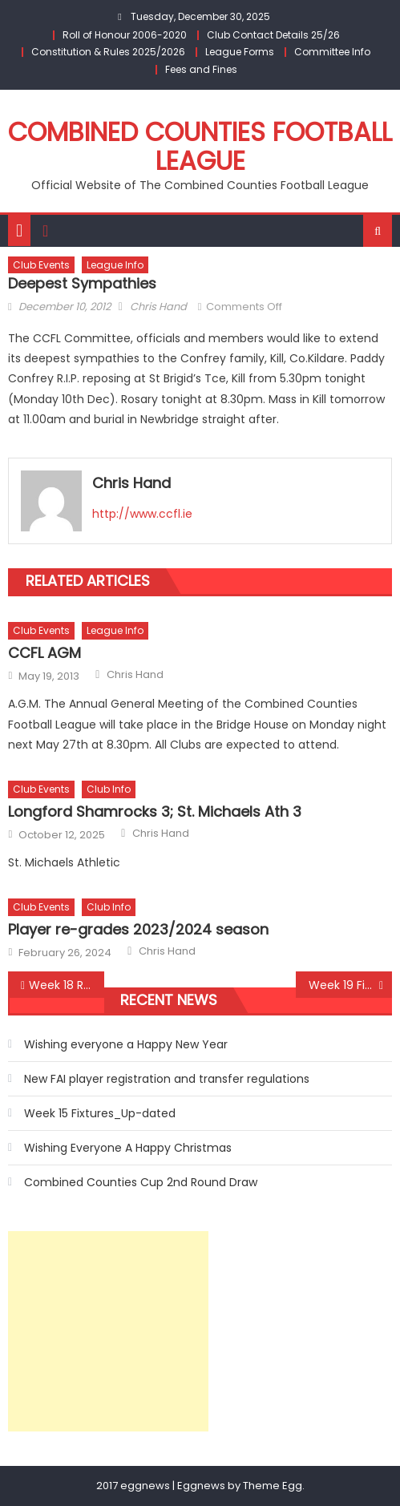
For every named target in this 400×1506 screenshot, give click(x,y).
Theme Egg (272, 1485)
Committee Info (332, 52)
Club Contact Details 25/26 (273, 35)
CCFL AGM (44, 653)
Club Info (109, 789)
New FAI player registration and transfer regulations (166, 1079)
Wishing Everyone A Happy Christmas (128, 1148)
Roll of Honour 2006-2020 (125, 35)
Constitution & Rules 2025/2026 (108, 52)
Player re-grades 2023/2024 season (138, 929)
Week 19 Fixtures (350, 985)
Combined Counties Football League (200, 146)
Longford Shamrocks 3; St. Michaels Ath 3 (154, 811)
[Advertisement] (108, 1331)
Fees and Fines (201, 69)
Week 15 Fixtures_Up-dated (100, 1113)
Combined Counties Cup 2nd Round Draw (140, 1182)
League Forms (239, 52)
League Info (115, 265)
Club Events (41, 265)
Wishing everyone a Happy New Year (126, 1044)
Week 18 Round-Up (66, 985)
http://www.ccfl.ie (142, 514)
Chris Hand (158, 306)
